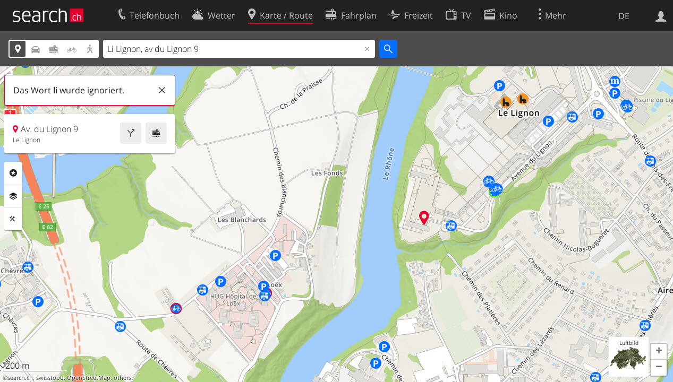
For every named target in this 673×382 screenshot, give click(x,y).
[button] (659, 352)
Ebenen (13, 196)
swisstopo (50, 377)
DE (623, 16)
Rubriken (13, 173)
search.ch (20, 377)
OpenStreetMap (88, 377)
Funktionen (13, 219)
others (122, 377)
